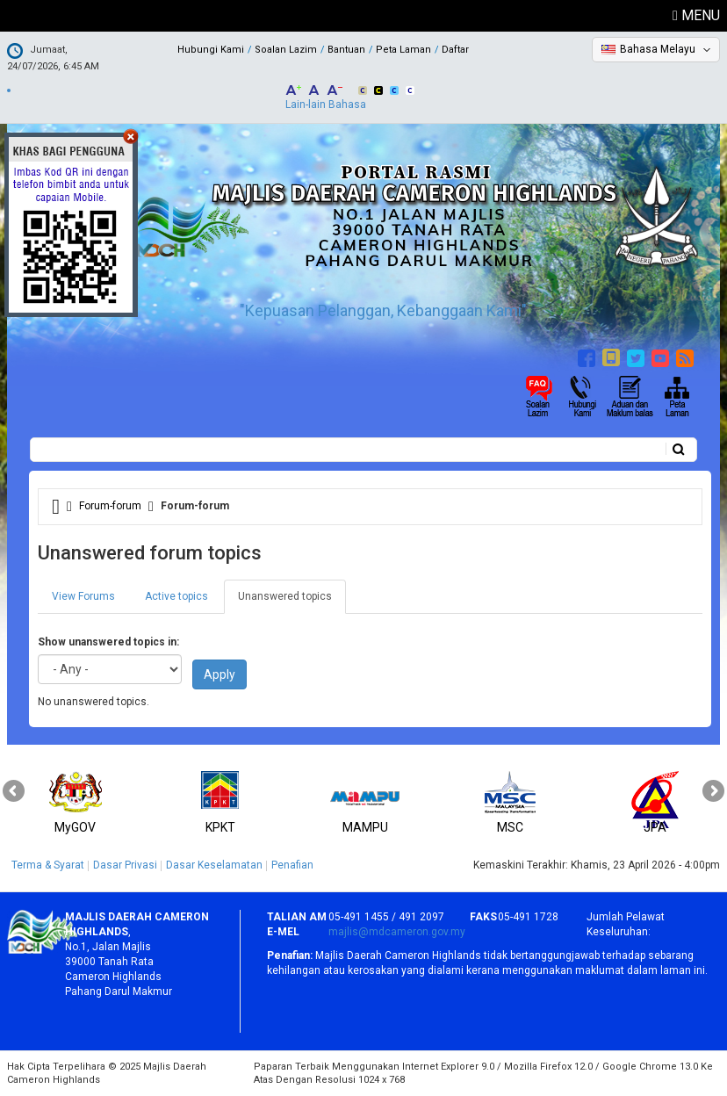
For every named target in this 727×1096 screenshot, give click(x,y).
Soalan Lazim (286, 49)
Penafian (292, 865)
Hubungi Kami (210, 49)
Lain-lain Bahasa (325, 104)
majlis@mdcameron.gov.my (396, 932)
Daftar (455, 49)
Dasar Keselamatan (214, 865)
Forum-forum (110, 506)
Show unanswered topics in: (108, 642)
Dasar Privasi (125, 865)
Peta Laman (403, 49)
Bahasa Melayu (657, 49)
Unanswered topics (292, 601)
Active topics (176, 596)
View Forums (83, 596)
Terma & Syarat (47, 865)
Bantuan (346, 49)
